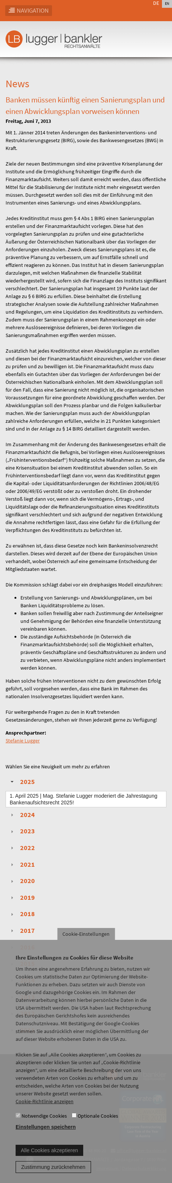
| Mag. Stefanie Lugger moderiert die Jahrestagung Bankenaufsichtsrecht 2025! (83, 799)
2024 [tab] (22, 815)
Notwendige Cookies (44, 1126)
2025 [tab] (22, 782)
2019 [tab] (22, 897)
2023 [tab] (22, 831)
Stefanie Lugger (23, 740)
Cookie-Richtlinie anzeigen (45, 1112)
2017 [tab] (22, 931)
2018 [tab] (22, 914)
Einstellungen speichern (46, 1138)
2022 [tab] (22, 848)
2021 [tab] (22, 864)
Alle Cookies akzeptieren (49, 1161)
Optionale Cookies (98, 1126)
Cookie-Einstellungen (86, 944)
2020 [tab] (22, 881)
